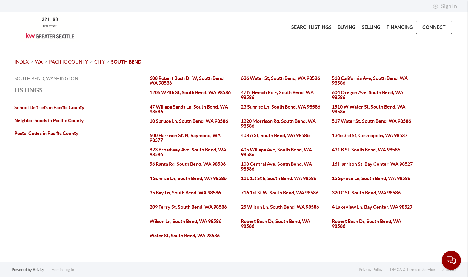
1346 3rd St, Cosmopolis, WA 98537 (369, 135)
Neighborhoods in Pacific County (49, 120)
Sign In (445, 6)
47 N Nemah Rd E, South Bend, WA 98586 (277, 95)
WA (39, 61)
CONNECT (434, 27)
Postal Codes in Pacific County (46, 133)
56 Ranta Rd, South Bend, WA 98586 (188, 164)
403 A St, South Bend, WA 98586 (275, 135)
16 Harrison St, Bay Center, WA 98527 (372, 164)
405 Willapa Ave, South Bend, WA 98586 (276, 152)
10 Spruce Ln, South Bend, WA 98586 (189, 121)
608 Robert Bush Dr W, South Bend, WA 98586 (187, 80)
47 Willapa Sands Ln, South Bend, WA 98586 (189, 109)
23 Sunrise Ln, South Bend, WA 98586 (280, 106)
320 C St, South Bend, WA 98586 (366, 192)
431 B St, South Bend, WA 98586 (366, 149)
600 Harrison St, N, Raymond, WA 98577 (185, 138)
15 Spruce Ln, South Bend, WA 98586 (371, 178)
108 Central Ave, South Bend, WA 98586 (276, 166)
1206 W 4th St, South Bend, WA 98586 (190, 92)
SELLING (371, 27)
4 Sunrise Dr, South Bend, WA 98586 (188, 178)
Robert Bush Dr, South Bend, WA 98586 (275, 223)
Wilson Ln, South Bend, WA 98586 (185, 221)
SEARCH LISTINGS (311, 27)
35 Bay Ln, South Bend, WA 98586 (185, 192)
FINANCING (400, 27)
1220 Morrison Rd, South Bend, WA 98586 (278, 123)
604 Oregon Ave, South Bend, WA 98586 (367, 95)
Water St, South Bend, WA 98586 (185, 235)
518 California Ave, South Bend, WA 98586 (370, 80)
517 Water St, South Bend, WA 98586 (371, 121)
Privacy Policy (371, 269)
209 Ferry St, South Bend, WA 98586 (188, 207)
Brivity (38, 269)
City (99, 61)
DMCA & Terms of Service (412, 269)
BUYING (347, 27)
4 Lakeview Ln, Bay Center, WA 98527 (372, 207)
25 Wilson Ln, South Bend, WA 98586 (280, 207)
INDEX (21, 61)
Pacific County (68, 61)
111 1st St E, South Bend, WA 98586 (278, 178)
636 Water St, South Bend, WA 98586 (280, 78)
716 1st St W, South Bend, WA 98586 (279, 192)
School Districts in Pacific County (49, 107)
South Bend (126, 61)
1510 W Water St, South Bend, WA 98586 (368, 109)
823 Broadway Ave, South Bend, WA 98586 (188, 152)
